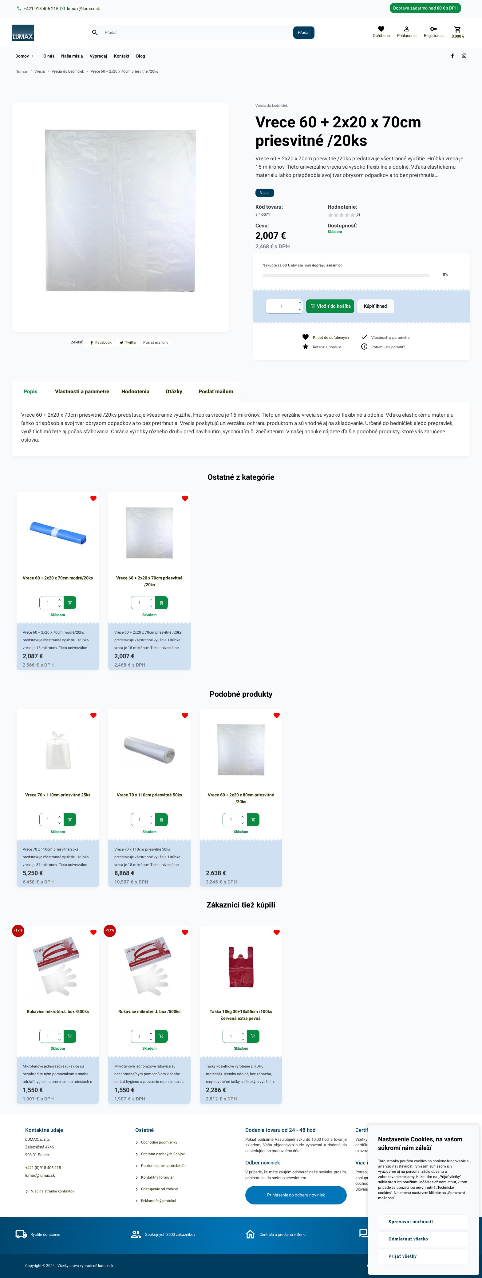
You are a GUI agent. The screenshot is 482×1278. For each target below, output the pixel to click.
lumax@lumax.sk (40, 1175)
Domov (21, 71)
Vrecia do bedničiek (68, 71)
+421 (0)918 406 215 (43, 1167)
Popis (31, 391)
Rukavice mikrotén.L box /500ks (58, 1011)
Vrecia (39, 71)
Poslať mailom (216, 391)
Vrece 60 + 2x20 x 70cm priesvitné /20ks (124, 71)
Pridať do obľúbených (331, 337)
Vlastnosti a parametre (82, 391)
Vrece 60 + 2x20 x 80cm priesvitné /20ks (241, 798)
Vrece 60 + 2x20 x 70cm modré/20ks (58, 577)
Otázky (174, 391)
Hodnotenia (135, 391)
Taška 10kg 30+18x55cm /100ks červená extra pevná (241, 1015)
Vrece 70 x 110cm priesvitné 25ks (57, 794)
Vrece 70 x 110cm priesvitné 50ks (149, 794)
